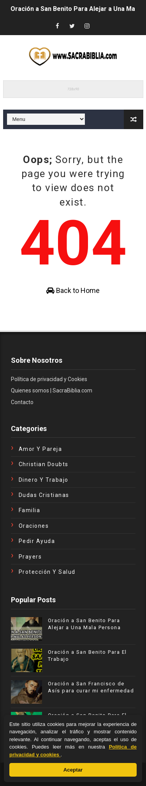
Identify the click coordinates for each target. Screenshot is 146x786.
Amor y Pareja (40, 449)
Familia (29, 510)
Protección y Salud (47, 572)
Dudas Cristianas (44, 495)
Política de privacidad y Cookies (49, 379)
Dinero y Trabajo (44, 480)
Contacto (22, 402)
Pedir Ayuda (37, 541)
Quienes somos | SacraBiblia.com (51, 390)
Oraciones (34, 526)
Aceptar (73, 770)
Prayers (30, 557)
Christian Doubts (44, 464)
